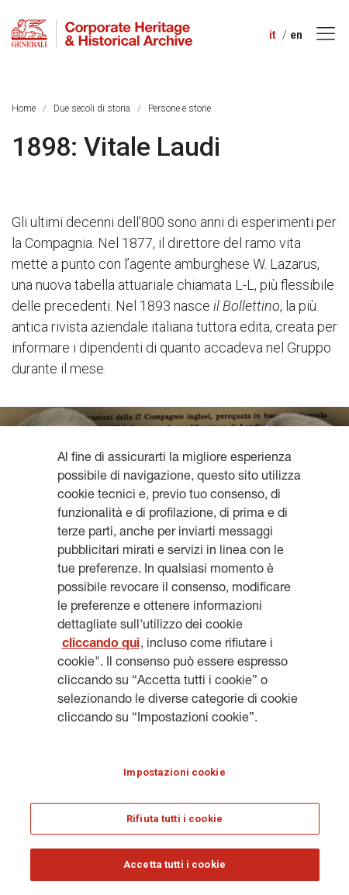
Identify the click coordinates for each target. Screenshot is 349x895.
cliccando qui (101, 645)
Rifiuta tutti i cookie (174, 818)
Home (24, 108)
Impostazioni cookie (174, 772)
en (296, 35)
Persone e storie (179, 108)
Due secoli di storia (92, 108)
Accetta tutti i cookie (174, 864)
